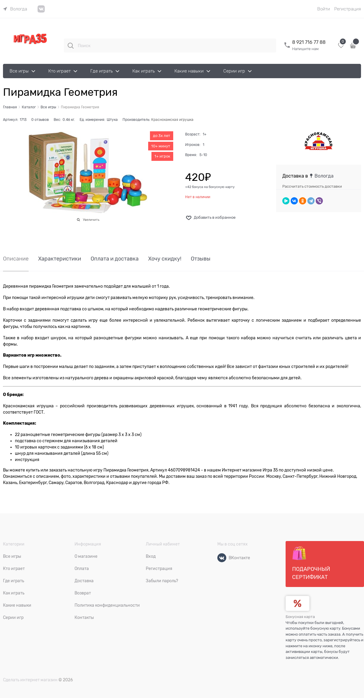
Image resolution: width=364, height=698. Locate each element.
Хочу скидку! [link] (164, 259)
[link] (15, 9)
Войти (323, 9)
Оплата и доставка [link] (115, 259)
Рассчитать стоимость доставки (312, 186)
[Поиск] (71, 45)
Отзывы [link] (200, 259)
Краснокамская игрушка (172, 120)
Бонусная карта (300, 616)
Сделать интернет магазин (30, 679)
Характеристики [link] (59, 259)
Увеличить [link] (91, 219)
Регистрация (347, 9)
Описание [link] (16, 259)
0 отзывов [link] (40, 120)
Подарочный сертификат (311, 563)
